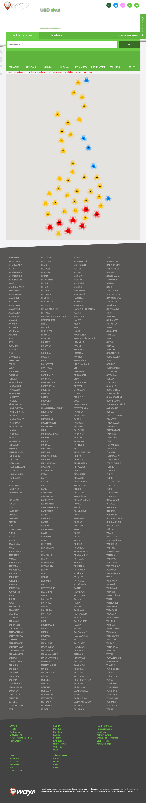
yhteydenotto (143, 26)
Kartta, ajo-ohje (104, 744)
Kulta (55, 764)
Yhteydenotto (16, 735)
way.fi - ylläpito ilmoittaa (21, 738)
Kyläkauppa (58, 741)
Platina (56, 767)
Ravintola (57, 732)
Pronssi (56, 758)
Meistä (13, 729)
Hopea (56, 761)
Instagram (14, 761)
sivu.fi (12, 767)
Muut (55, 750)
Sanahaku (101, 732)
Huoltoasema (59, 744)
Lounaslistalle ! (16, 770)
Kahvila (56, 735)
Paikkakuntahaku (104, 729)
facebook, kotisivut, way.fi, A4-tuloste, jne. (50, 28)
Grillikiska (57, 747)
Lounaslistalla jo (104, 741)
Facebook (14, 758)
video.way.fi (15, 764)
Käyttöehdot (15, 732)
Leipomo (57, 738)
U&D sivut (50, 10)
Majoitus (57, 729)
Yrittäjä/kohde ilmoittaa (107, 738)
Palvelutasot (15, 741)
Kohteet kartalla (104, 735)
